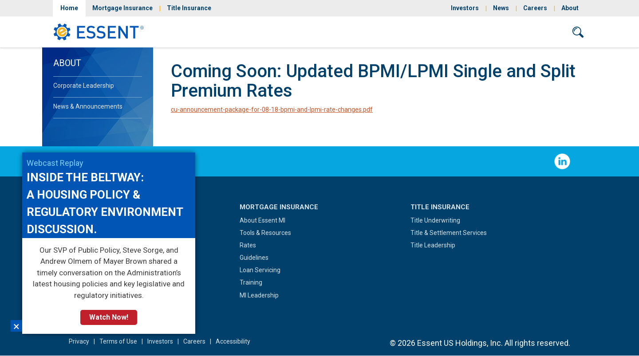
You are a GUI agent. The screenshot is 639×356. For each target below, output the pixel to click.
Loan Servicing (260, 270)
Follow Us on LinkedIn (562, 161)
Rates (248, 245)
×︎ (16, 326)
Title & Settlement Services (448, 232)
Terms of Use (118, 341)
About (570, 8)
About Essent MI (262, 220)
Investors (465, 8)
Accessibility (233, 341)
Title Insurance (189, 8)
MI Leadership (259, 295)
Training (251, 282)
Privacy (79, 341)
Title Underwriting (435, 220)
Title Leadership (432, 245)
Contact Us (535, 31)
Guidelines (254, 257)
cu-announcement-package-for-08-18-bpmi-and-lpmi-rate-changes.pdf (272, 109)
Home (69, 8)
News (501, 8)
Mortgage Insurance (122, 8)
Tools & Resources (265, 232)
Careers (535, 8)
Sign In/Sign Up (474, 31)
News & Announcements (87, 106)
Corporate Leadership (83, 85)
